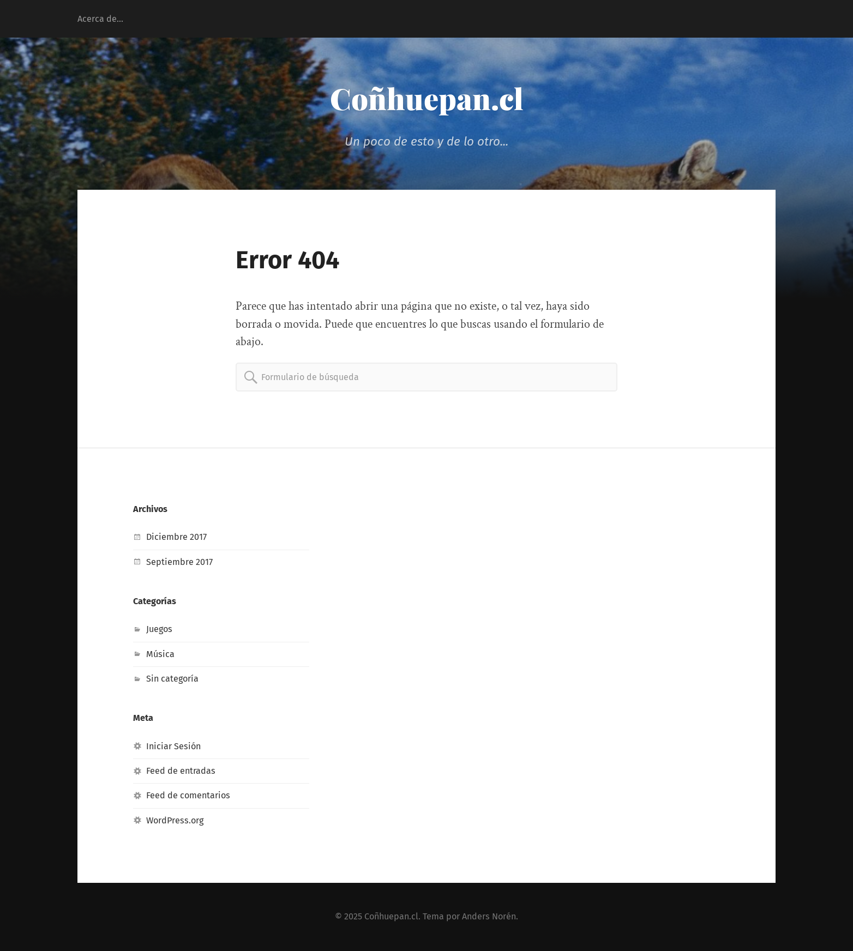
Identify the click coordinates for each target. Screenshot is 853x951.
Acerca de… (100, 19)
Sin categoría (172, 678)
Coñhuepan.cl (427, 98)
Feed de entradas (180, 771)
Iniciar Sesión (173, 746)
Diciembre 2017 (176, 537)
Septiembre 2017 (179, 562)
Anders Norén (489, 916)
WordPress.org (174, 820)
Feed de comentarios (188, 795)
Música (160, 654)
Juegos (159, 629)
